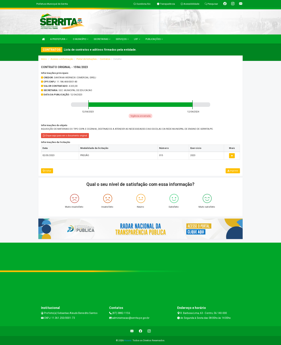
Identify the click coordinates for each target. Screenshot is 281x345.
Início (44, 59)
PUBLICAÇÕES (154, 39)
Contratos (105, 59)
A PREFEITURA (58, 39)
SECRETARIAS (102, 39)
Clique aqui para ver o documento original (65, 135)
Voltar (47, 171)
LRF (137, 39)
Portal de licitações (87, 59)
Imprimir (232, 171)
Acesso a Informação (62, 59)
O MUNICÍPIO (80, 39)
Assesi (128, 340)
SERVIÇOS (122, 39)
